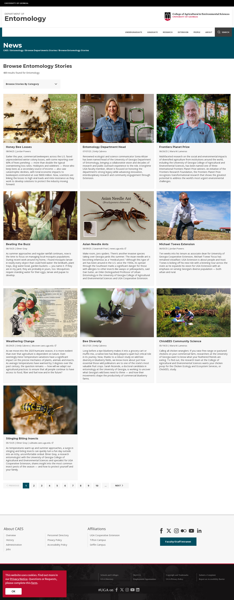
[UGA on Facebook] (116, 590)
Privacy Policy (54, 540)
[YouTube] (191, 531)
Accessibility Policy (57, 544)
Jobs (8, 549)
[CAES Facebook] (161, 531)
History (10, 540)
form (34, 583)
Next (119, 485)
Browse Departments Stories (41, 50)
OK (13, 591)
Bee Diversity (92, 341)
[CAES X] (169, 531)
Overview (11, 535)
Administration (14, 544)
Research (168, 32)
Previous (12, 485)
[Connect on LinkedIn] (199, 531)
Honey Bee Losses (19, 147)
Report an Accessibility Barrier (212, 579)
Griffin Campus (98, 544)
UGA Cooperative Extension (105, 535)
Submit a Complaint (207, 575)
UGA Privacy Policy (174, 579)
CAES (5, 50)
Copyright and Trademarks (177, 575)
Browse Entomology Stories (74, 50)
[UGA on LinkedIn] (137, 590)
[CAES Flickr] (184, 531)
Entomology (16, 50)
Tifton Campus (98, 540)
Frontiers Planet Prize (174, 147)
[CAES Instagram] (176, 531)
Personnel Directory (58, 535)
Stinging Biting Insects (22, 438)
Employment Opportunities (144, 579)
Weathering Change (20, 341)
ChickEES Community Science (180, 341)
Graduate (152, 32)
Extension (183, 32)
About (208, 32)
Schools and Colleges (109, 575)
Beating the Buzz (18, 244)
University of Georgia (17, 3)
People (197, 32)
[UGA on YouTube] (132, 590)
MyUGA (137, 575)
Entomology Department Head (104, 147)
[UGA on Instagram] (127, 590)
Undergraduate (133, 32)
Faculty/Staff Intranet (178, 541)
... (106, 485)
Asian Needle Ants (95, 244)
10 (97, 485)
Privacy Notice (19, 579)
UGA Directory (106, 579)
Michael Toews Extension (177, 244)
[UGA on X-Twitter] (122, 590)
